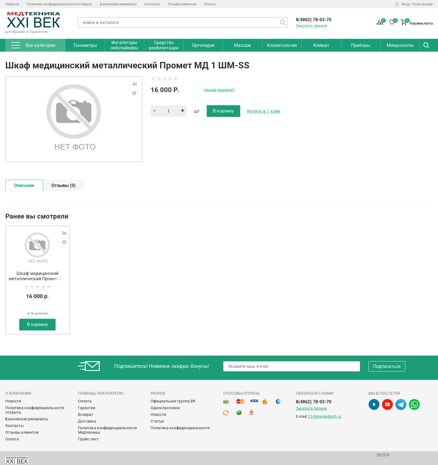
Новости (12, 4)
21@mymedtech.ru (324, 416)
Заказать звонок (311, 25)
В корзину (37, 324)
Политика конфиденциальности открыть (59, 4)
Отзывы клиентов (182, 4)
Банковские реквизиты (118, 4)
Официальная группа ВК (173, 401)
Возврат (85, 414)
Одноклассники (165, 408)
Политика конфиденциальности (180, 428)
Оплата (210, 4)
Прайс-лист (88, 439)
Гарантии (86, 408)
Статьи (157, 421)
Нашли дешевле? (219, 90)
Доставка (87, 421)
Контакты (152, 4)
